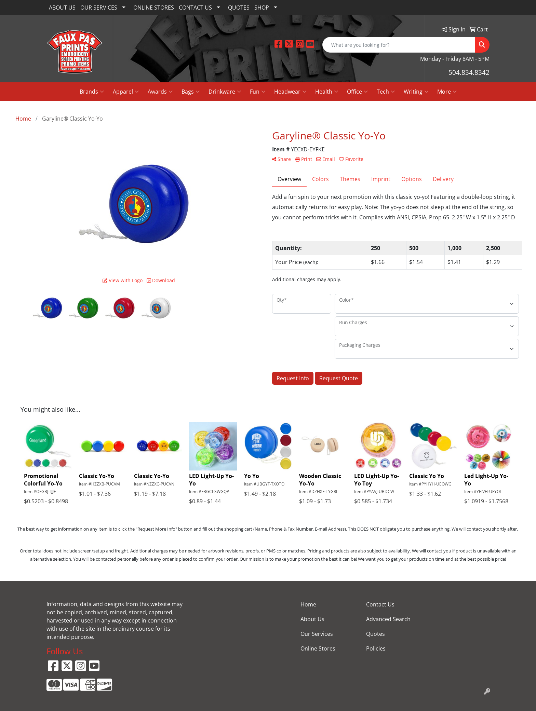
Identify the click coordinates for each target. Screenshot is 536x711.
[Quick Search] (398, 45)
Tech (386, 91)
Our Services (316, 634)
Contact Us (380, 604)
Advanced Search (388, 619)
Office (357, 91)
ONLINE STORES (153, 7)
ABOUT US (62, 7)
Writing (416, 91)
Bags (191, 91)
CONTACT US (195, 7)
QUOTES (239, 7)
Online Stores (317, 648)
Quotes (375, 634)
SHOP (261, 7)
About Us (312, 619)
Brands (92, 91)
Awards (160, 91)
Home (308, 604)
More (447, 91)
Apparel (126, 91)
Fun (257, 91)
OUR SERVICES (98, 7)
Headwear (290, 91)
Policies (376, 648)
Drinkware (225, 91)
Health (326, 91)
